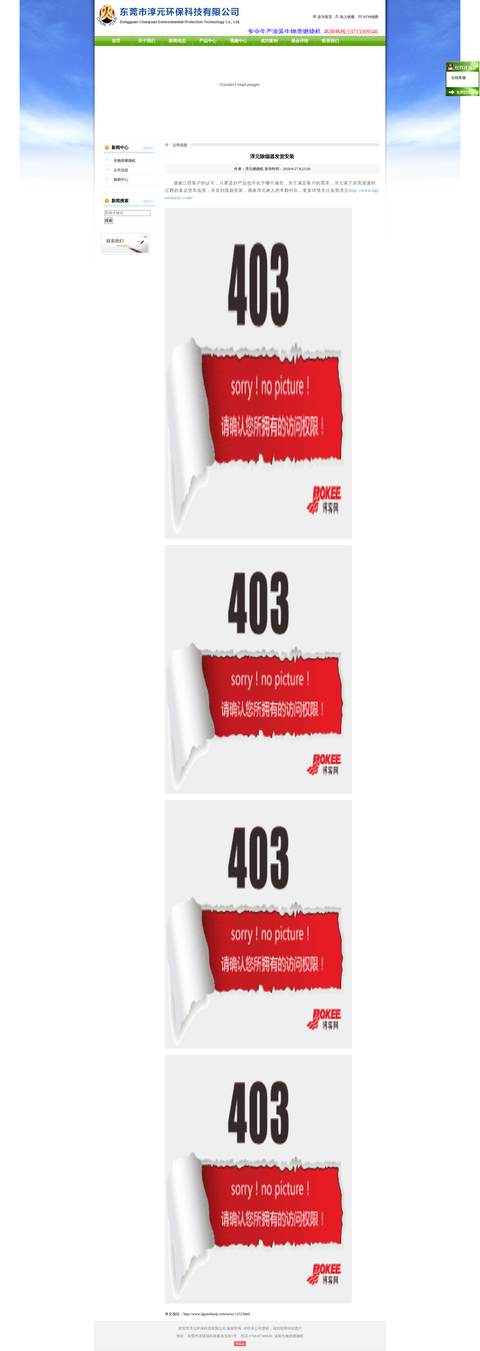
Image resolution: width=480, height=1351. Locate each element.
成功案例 (269, 40)
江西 (187, 183)
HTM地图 (371, 17)
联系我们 (330, 40)
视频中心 (238, 40)
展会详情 (299, 40)
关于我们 (146, 40)
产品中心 (207, 40)
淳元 (338, 183)
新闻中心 (121, 179)
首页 (116, 40)
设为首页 (324, 17)
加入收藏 (347, 17)
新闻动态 (177, 40)
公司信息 (121, 170)
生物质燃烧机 (125, 160)
